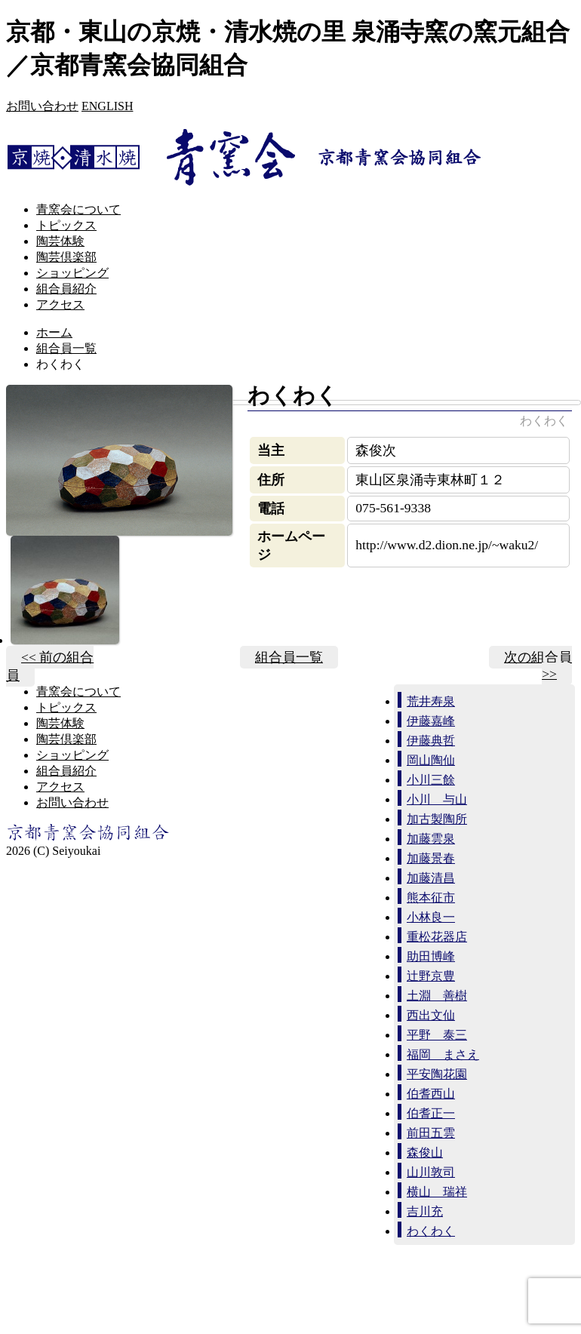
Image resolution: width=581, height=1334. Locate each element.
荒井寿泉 (431, 701)
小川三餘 (431, 779)
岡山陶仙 (431, 760)
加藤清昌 (431, 877)
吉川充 (425, 1211)
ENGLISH (107, 106)
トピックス (66, 225)
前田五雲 (431, 1133)
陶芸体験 (60, 241)
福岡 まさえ (443, 1054)
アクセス (60, 304)
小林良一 (431, 917)
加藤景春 (431, 858)
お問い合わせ (42, 106)
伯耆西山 (431, 1093)
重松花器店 (437, 936)
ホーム (54, 332)
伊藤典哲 (431, 740)
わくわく (431, 1231)
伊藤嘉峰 (431, 721)
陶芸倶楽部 (66, 257)
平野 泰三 (437, 1034)
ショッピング (72, 272)
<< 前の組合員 (50, 666)
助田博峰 (431, 956)
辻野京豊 (431, 976)
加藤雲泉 (431, 838)
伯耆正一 (431, 1113)
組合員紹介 (66, 288)
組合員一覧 (66, 348)
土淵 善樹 (437, 995)
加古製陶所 (437, 819)
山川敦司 (431, 1172)
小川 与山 (437, 799)
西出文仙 (431, 1015)
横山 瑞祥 (437, 1191)
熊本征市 (431, 897)
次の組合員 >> (538, 665)
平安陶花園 (437, 1074)
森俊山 (425, 1152)
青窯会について (78, 209)
